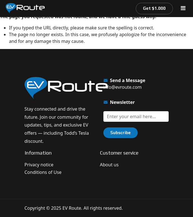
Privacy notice (39, 165)
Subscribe (120, 132)
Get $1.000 (154, 8)
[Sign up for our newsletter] (136, 116)
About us (109, 165)
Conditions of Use (43, 172)
